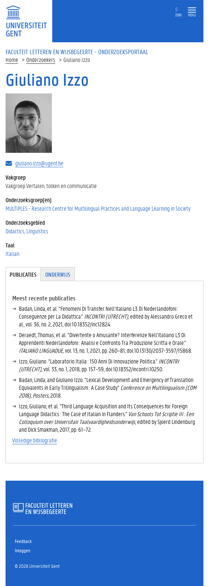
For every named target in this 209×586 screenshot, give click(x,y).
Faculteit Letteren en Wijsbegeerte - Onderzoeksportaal (77, 51)
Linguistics (37, 231)
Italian (12, 253)
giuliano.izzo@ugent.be (39, 163)
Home (12, 59)
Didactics (15, 231)
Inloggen (22, 550)
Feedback (23, 541)
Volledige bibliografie (34, 440)
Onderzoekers (40, 59)
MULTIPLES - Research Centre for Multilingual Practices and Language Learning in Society (98, 208)
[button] (192, 10)
